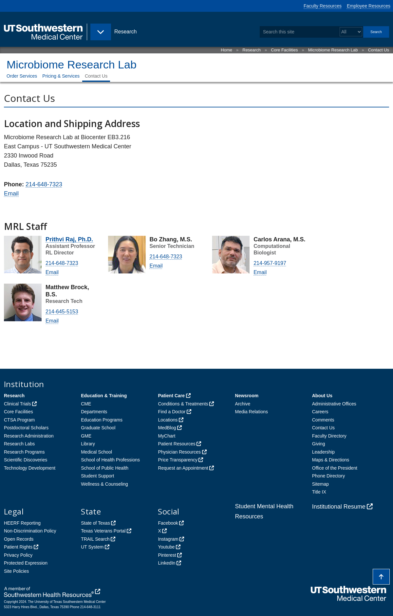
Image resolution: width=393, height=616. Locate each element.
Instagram (168, 539)
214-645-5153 (62, 311)
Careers (320, 411)
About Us (322, 395)
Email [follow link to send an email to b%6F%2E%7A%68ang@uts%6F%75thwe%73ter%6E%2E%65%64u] (156, 266)
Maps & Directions (330, 459)
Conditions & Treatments (183, 403)
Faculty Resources (323, 6)
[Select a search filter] (351, 32)
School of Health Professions (110, 459)
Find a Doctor (171, 411)
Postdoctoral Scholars (26, 427)
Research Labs (19, 443)
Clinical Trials (17, 403)
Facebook (168, 523)
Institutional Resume (338, 506)
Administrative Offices (334, 403)
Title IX (319, 492)
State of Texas (95, 523)
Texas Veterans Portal (103, 530)
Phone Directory (328, 475)
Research (251, 49)
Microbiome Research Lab (333, 49)
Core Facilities (284, 49)
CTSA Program (19, 419)
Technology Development (29, 468)
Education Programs (101, 419)
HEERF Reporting (22, 523)
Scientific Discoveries (25, 459)
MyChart (166, 436)
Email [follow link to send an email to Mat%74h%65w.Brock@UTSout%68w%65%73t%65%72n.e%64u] (52, 321)
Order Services (22, 76)
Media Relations (251, 411)
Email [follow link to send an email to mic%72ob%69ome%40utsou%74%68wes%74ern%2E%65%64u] (11, 193)
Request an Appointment (183, 468)
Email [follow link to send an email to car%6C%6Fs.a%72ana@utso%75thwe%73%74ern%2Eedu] (260, 272)
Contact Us (378, 49)
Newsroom (247, 395)
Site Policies (16, 571)
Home (226, 49)
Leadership (323, 452)
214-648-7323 (44, 184)
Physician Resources (179, 452)
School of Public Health (104, 468)
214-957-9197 (269, 263)
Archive (243, 403)
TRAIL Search (95, 539)
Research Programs (24, 452)
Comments (323, 419)
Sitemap (320, 484)
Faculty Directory (329, 436)
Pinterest (167, 555)
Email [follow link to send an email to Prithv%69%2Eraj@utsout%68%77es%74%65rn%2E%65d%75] (52, 272)
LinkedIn (166, 563)
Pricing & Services (61, 76)
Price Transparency (177, 459)
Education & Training (104, 395)
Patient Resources (176, 443)
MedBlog (167, 427)
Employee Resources (368, 6)
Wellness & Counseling (104, 484)
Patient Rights (18, 547)
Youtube (166, 547)
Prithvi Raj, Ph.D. (69, 239)
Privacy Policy (18, 555)
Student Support (97, 475)
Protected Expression (25, 563)
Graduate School (98, 427)
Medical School (96, 452)
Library (88, 443)
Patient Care (171, 395)
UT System (92, 547)
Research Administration (29, 436)
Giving (318, 443)
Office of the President (334, 468)
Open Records (18, 539)
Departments (94, 411)
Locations (168, 419)
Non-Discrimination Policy (30, 530)
